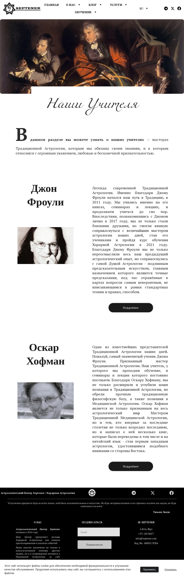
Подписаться (95, 544)
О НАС (70, 5)
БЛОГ (93, 5)
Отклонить (171, 569)
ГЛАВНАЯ (51, 5)
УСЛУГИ (116, 5)
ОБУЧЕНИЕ (83, 12)
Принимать (149, 569)
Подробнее (130, 307)
